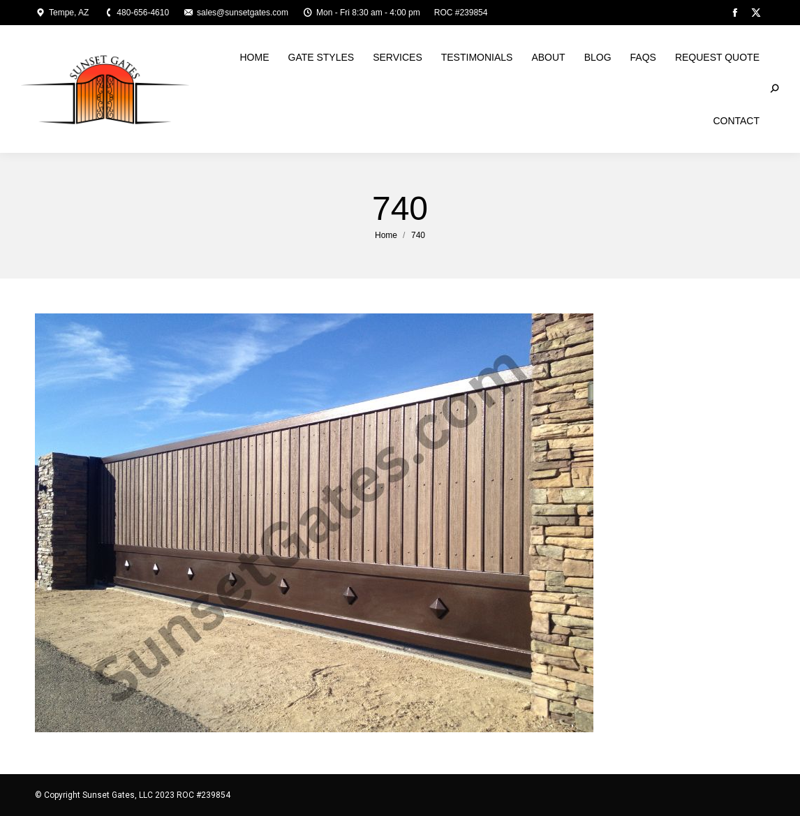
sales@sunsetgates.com (235, 12)
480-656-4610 (136, 12)
